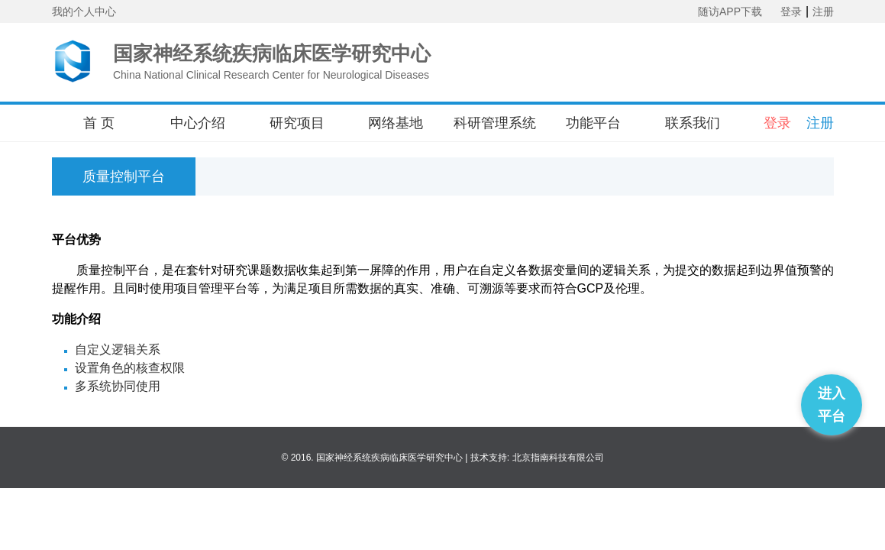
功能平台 (593, 123)
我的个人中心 (84, 11)
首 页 (99, 123)
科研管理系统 (495, 123)
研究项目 (297, 123)
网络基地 (395, 123)
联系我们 (692, 123)
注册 (823, 11)
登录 (791, 11)
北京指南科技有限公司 (558, 457)
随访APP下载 (730, 11)
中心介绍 (197, 123)
